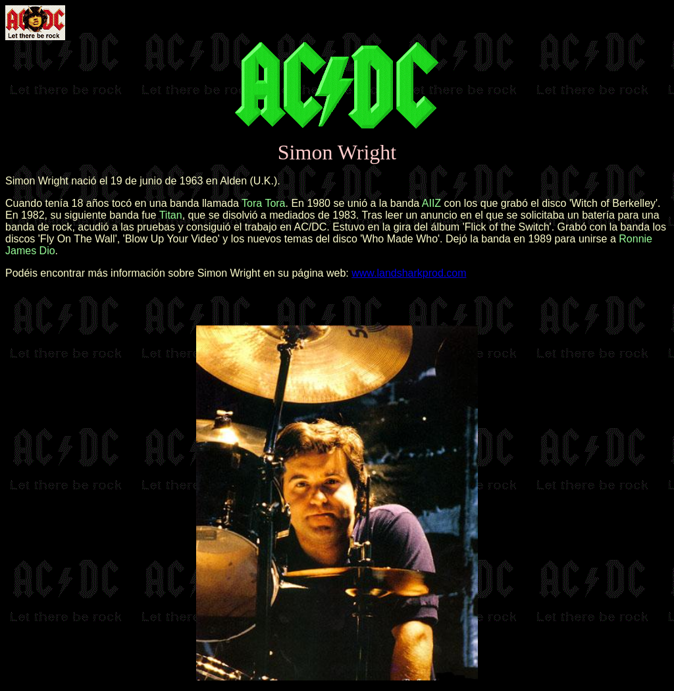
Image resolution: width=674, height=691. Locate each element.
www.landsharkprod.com (408, 273)
